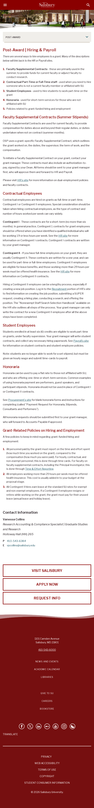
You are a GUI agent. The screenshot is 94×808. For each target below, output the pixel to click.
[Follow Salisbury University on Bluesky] (72, 726)
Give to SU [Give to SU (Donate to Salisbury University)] (47, 693)
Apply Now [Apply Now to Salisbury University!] (47, 584)
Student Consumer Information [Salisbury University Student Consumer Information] (47, 782)
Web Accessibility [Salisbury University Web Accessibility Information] (47, 763)
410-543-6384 (16, 541)
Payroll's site (81, 340)
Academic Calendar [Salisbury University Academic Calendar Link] (47, 669)
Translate (10, 734)
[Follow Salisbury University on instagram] (64, 726)
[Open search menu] (88, 5)
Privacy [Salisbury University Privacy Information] (46, 756)
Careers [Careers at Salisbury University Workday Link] (47, 701)
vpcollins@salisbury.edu (21, 545)
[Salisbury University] (47, 4)
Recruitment (59, 289)
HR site (63, 235)
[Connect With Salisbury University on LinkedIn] (38, 726)
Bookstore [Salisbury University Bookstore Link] (47, 708)
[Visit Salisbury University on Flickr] (47, 726)
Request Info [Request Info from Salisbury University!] (47, 598)
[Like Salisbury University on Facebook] (22, 726)
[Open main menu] (5, 5)
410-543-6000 (47, 649)
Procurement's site (19, 400)
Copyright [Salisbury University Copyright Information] (47, 776)
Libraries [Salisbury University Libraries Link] (47, 677)
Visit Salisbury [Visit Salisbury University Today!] (47, 571)
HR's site (22, 180)
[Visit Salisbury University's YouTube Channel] (55, 726)
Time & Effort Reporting (39, 468)
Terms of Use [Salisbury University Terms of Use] (47, 769)
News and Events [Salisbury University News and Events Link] (47, 661)
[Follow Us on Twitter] (30, 726)
